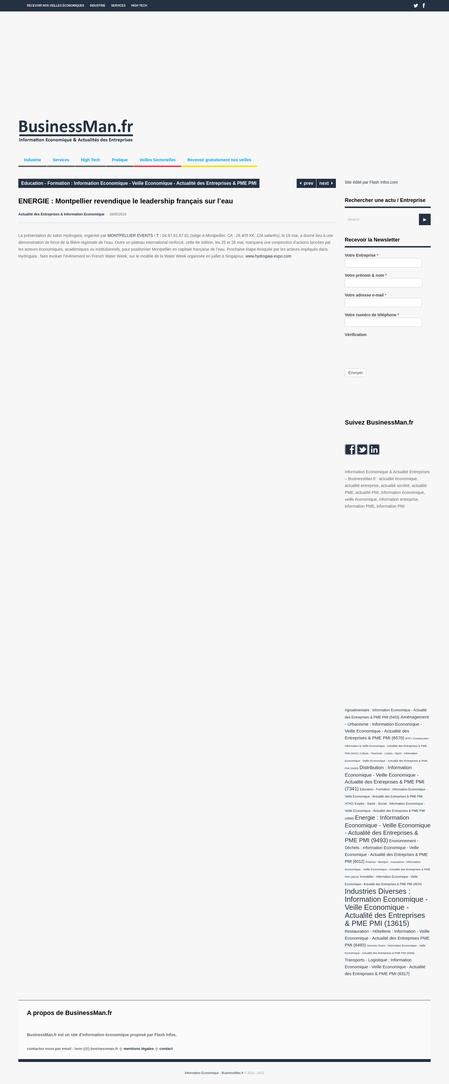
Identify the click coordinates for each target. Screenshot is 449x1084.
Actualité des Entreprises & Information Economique (61, 214)
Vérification (356, 335)
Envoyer (355, 372)
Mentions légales (139, 1048)
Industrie (97, 5)
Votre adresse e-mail (365, 295)
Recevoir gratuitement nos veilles (219, 160)
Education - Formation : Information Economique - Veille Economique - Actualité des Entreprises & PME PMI (139, 183)
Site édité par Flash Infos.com (371, 182)
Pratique (120, 160)
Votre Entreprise (361, 255)
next (326, 183)
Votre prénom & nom (366, 275)
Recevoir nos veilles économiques (55, 5)
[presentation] (388, 348)
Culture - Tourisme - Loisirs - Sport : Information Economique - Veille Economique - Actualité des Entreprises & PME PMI (386, 761)
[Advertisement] (224, 63)
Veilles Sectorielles (157, 160)
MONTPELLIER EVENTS (130, 235)
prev (307, 183)
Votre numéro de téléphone (372, 315)
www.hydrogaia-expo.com (268, 256)
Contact (166, 1048)
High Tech (139, 5)
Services (118, 5)
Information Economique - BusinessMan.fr (214, 1073)
